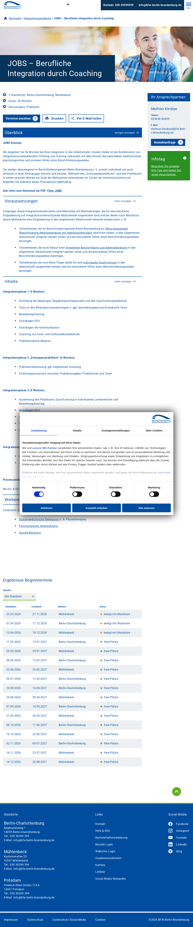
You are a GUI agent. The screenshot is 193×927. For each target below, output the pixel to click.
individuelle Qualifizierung (100, 262)
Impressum (11, 919)
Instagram (182, 830)
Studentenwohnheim (108, 858)
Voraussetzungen (72, 201)
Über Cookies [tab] (154, 430)
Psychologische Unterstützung (38, 526)
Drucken (54, 118)
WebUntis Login (105, 851)
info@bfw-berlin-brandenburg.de (160, 5)
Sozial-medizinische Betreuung (38, 519)
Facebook (182, 824)
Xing (179, 851)
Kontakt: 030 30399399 (118, 5)
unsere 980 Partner (44, 447)
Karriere (100, 865)
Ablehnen (46, 508)
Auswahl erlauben (96, 508)
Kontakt (100, 824)
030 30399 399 (19, 836)
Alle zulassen (146, 508)
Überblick (72, 133)
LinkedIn (181, 844)
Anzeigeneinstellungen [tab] (116, 430)
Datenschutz (35, 919)
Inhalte (72, 281)
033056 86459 (160, 119)
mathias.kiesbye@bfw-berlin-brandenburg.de (168, 130)
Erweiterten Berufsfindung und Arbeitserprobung (96, 247)
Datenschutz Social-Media (69, 919)
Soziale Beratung (30, 532)
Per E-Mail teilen (86, 118)
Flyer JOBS (54, 190)
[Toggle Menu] (188, 4)
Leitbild (100, 871)
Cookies (100, 919)
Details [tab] (77, 430)
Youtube (181, 837)
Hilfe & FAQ (102, 830)
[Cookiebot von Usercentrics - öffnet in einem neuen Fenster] (156, 419)
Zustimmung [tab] (39, 430)
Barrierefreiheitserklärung (111, 837)
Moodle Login (104, 844)
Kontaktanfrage (165, 142)
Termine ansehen (18, 118)
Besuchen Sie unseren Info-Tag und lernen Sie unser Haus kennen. (166, 170)
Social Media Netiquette (110, 878)
